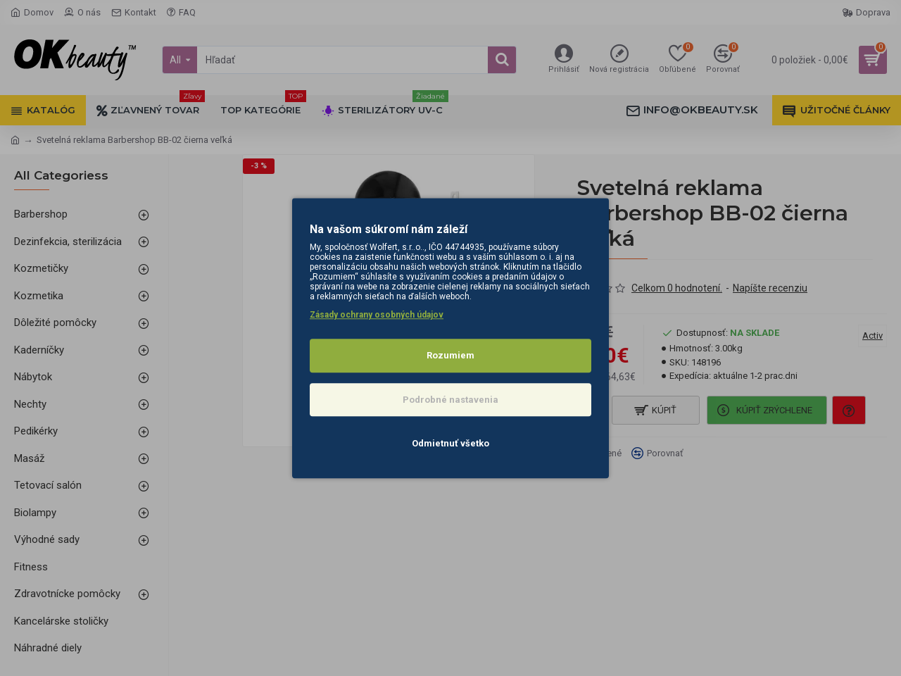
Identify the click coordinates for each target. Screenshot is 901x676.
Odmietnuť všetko (450, 443)
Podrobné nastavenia (450, 399)
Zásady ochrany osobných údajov (376, 315)
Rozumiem (450, 355)
